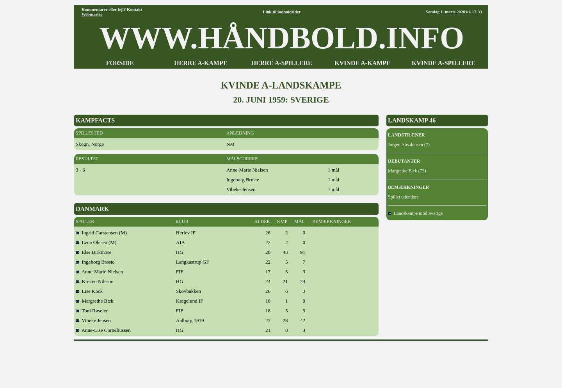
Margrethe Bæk (95, 301)
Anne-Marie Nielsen (99, 272)
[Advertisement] (281, 361)
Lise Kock (89, 291)
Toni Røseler (92, 311)
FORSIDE (120, 63)
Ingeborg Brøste (95, 262)
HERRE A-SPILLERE (281, 63)
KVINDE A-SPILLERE (443, 63)
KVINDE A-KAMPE (362, 63)
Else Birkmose (94, 252)
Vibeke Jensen (93, 320)
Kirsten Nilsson (95, 281)
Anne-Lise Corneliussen (103, 330)
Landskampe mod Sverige (415, 213)
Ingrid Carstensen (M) (101, 233)
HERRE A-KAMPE (200, 63)
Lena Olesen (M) (96, 242)
